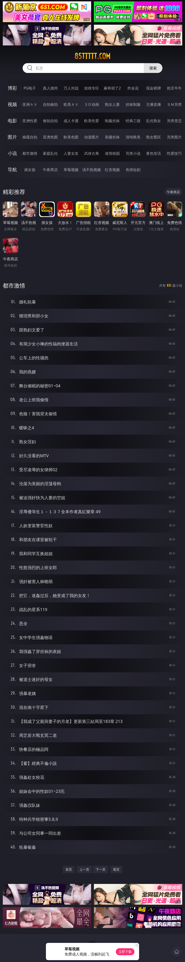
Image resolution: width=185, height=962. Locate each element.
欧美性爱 (91, 120)
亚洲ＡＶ (29, 104)
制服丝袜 (112, 120)
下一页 (101, 869)
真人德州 (50, 88)
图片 (12, 137)
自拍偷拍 (50, 104)
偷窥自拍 (29, 137)
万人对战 (71, 88)
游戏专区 (91, 88)
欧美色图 (71, 137)
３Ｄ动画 (91, 104)
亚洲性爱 (29, 120)
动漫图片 (91, 137)
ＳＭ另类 (174, 104)
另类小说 (133, 153)
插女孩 (29, 169)
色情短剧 (133, 169)
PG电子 (30, 88)
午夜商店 (50, 169)
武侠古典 (91, 153)
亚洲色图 (50, 137)
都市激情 (29, 153)
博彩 (12, 88)
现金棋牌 (153, 88)
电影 (12, 120)
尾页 (116, 869)
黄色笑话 (153, 153)
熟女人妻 (112, 104)
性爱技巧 (174, 153)
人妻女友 (71, 153)
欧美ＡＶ (71, 104)
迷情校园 (112, 153)
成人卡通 (71, 120)
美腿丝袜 (112, 137)
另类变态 (174, 120)
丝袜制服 (133, 104)
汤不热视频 (91, 169)
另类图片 (174, 137)
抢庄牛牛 (174, 88)
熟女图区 (153, 137)
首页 (68, 869)
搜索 (153, 68)
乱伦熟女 (153, 120)
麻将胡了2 (112, 88)
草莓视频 (71, 169)
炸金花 (133, 88)
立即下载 (125, 951)
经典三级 (133, 120)
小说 (12, 153)
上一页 (84, 869)
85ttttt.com (92, 56)
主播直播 (153, 104)
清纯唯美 (133, 137)
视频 (12, 104)
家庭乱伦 (50, 153)
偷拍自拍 (50, 120)
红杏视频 (112, 169)
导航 (12, 169)
